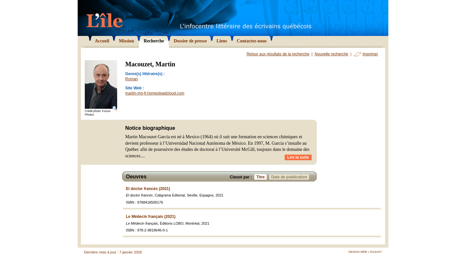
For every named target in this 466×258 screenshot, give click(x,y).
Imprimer (370, 54)
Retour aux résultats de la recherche (278, 54)
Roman (131, 79)
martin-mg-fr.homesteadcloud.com (154, 93)
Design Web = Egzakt (365, 251)
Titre (261, 177)
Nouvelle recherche (331, 54)
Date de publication (290, 177)
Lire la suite (298, 157)
